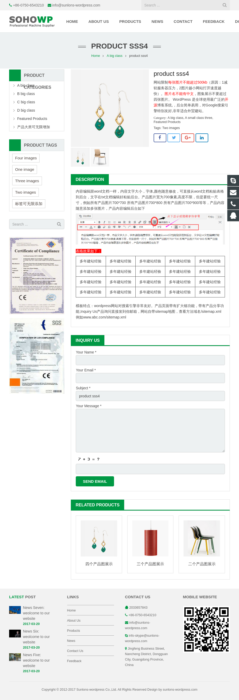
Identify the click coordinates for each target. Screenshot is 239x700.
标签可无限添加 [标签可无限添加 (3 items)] (28, 203)
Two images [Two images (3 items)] (25, 192)
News (71, 641)
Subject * (83, 388)
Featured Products (167, 122)
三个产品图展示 (150, 564)
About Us (74, 620)
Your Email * (86, 370)
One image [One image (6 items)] (24, 169)
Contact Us (75, 651)
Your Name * (86, 352)
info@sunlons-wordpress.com (76, 5)
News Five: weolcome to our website (36, 660)
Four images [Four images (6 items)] (26, 158)
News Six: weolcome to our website (36, 636)
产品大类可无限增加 (33, 127)
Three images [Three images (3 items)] (27, 181)
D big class (26, 110)
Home (95, 56)
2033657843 (138, 607)
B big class (26, 94)
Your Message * (88, 406)
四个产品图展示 (99, 564)
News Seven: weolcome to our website (36, 613)
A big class (114, 56)
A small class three (198, 118)
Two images (171, 128)
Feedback (74, 661)
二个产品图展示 (202, 564)
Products (73, 631)
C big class (26, 102)
